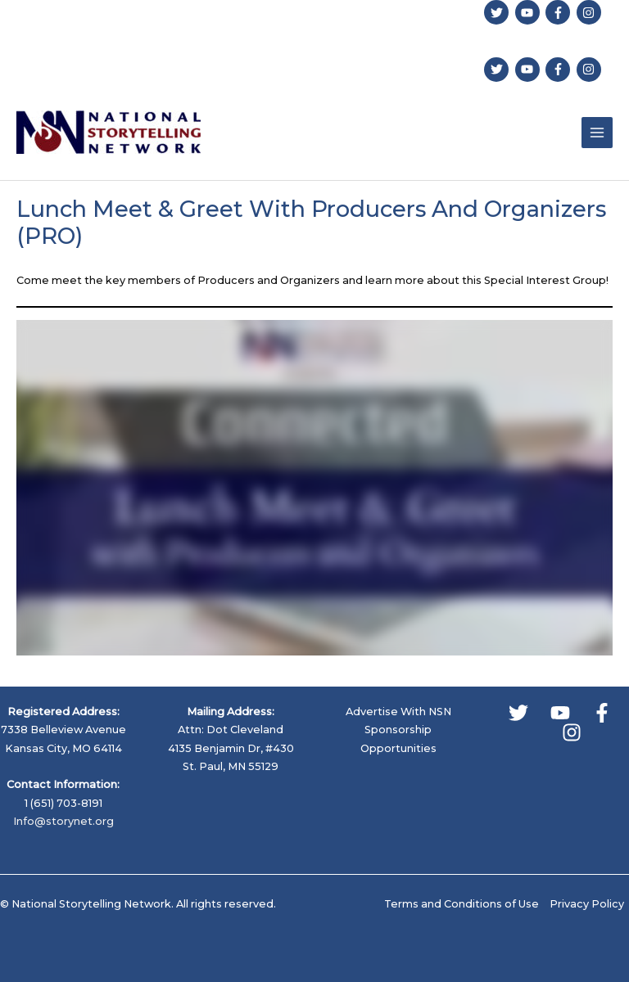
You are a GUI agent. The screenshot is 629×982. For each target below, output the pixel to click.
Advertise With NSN (398, 711)
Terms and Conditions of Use (461, 904)
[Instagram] (571, 732)
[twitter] (498, 12)
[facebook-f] (559, 12)
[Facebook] (602, 713)
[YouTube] (560, 713)
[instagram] (591, 12)
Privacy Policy (587, 904)
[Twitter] (518, 713)
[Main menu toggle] (597, 132)
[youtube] (529, 12)
